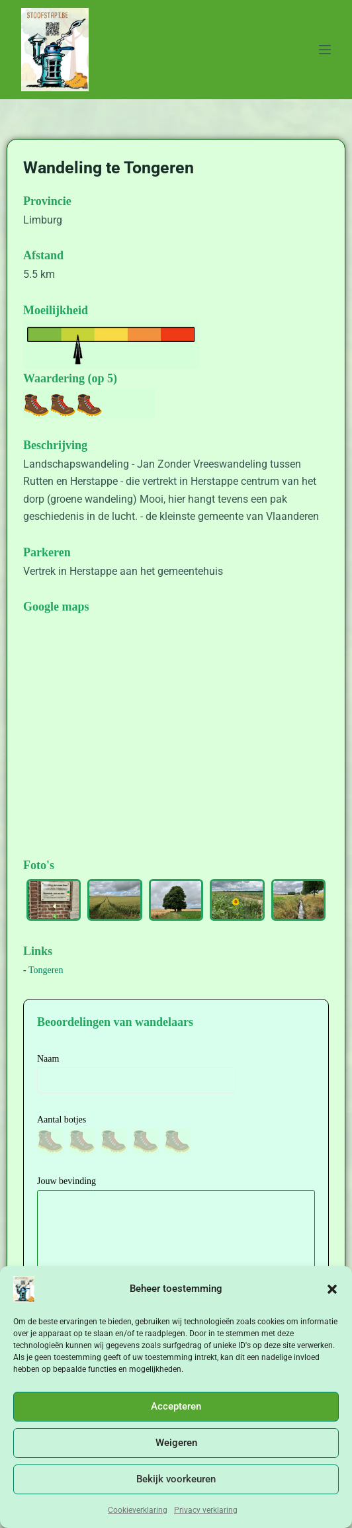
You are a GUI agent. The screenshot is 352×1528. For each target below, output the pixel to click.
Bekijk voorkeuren (176, 1479)
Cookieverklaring (137, 1510)
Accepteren (176, 1406)
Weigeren (176, 1443)
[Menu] (325, 50)
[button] (332, 1289)
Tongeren (46, 970)
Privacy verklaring (206, 1510)
